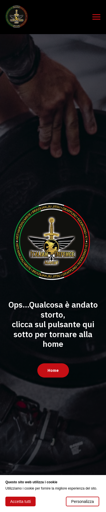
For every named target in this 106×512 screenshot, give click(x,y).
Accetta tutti (20, 501)
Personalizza (82, 501)
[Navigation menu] (96, 17)
